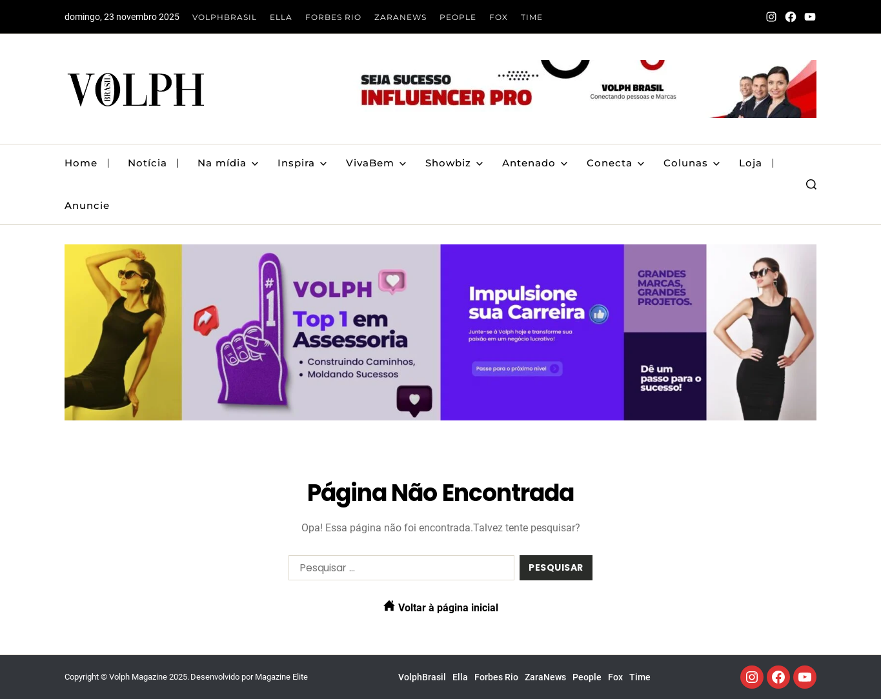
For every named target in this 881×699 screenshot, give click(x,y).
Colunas (691, 163)
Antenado (534, 163)
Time (532, 17)
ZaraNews (400, 17)
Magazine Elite (281, 677)
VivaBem (376, 163)
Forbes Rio (333, 17)
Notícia (147, 163)
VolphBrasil (224, 17)
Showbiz (454, 163)
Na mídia (227, 163)
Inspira (302, 163)
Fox (498, 17)
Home (81, 163)
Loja (750, 163)
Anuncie (87, 205)
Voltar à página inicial (440, 607)
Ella (281, 17)
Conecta (615, 163)
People (458, 17)
